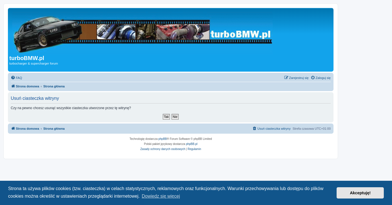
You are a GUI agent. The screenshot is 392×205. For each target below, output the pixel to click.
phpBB (163, 138)
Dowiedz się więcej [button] (161, 196)
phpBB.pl (192, 144)
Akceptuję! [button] (360, 193)
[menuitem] (16, 77)
